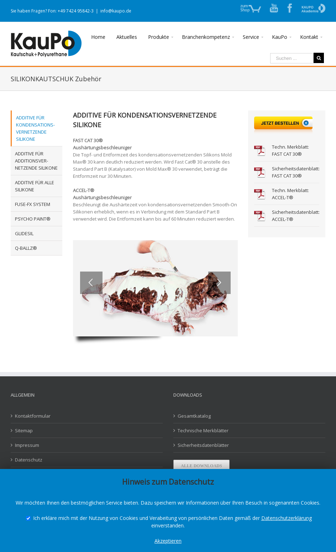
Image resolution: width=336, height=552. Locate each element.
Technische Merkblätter (203, 430)
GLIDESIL (24, 233)
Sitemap (24, 430)
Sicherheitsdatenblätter (203, 445)
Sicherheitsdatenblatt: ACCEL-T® (295, 215)
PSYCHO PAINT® (33, 219)
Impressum (27, 445)
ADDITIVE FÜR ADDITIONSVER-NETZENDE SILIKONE (36, 160)
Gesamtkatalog (194, 416)
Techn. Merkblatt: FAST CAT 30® (290, 150)
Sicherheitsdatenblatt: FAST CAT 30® (295, 172)
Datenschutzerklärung (286, 518)
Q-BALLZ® (26, 248)
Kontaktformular (33, 416)
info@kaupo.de (115, 11)
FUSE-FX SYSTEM (32, 204)
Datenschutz (28, 459)
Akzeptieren (168, 540)
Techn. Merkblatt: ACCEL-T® (290, 194)
